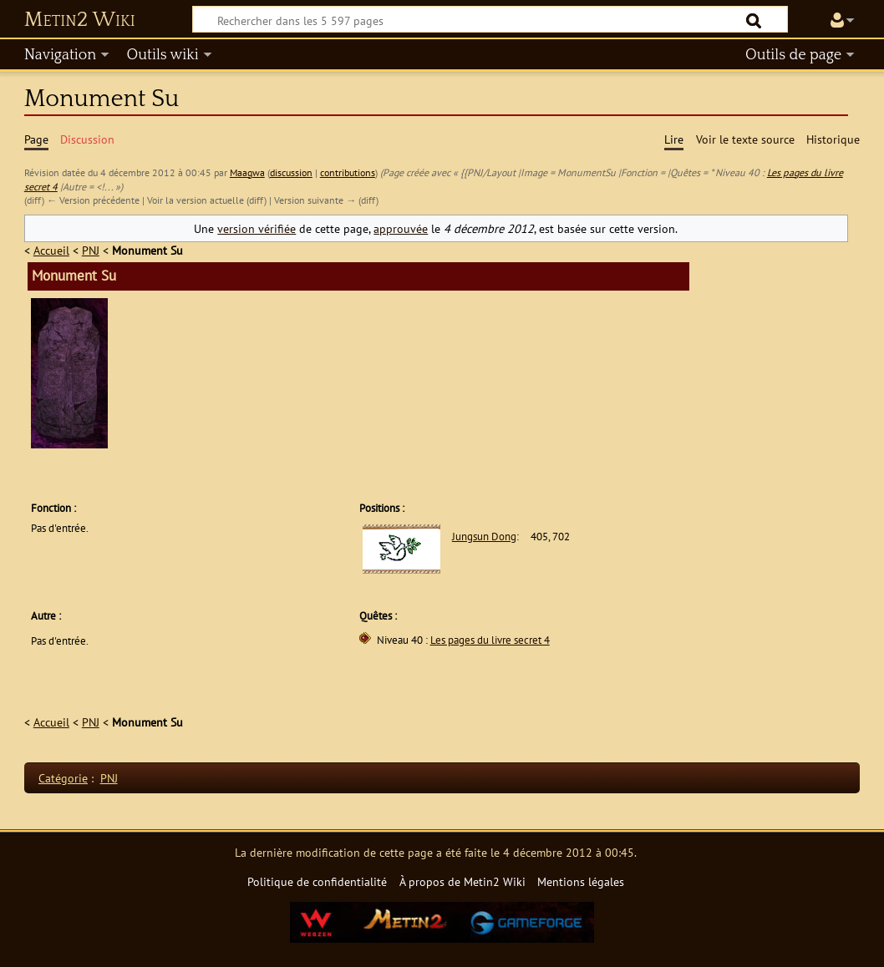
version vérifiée (256, 228)
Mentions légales (580, 881)
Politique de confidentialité (317, 881)
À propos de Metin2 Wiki (462, 881)
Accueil (51, 250)
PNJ (90, 250)
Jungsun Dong (484, 536)
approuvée (400, 228)
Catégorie (63, 778)
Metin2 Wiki (79, 20)
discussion (291, 172)
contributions (347, 172)
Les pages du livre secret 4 (490, 640)
